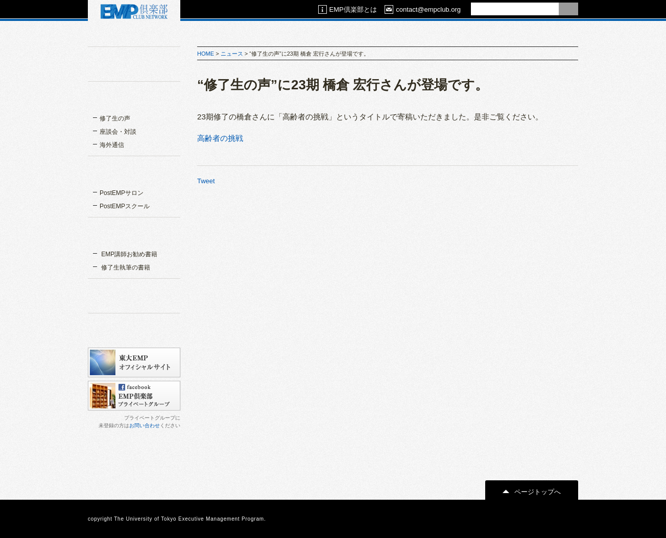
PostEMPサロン (122, 193)
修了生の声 (115, 118)
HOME (205, 54)
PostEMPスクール (125, 206)
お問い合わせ (144, 425)
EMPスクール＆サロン (133, 172)
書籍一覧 (133, 234)
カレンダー (133, 330)
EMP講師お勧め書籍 (128, 254)
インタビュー (133, 98)
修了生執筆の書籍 (125, 267)
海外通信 (112, 145)
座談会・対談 (118, 131)
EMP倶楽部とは (347, 9)
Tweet (206, 181)
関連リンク (133, 295)
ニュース (232, 54)
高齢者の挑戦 (220, 138)
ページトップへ (532, 492)
